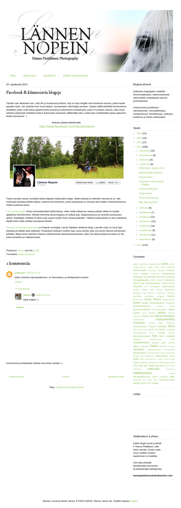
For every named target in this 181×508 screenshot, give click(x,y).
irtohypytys (155, 286)
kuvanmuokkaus (141, 309)
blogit (21, 254)
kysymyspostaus (159, 309)
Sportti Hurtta (163, 359)
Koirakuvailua (146, 177)
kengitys (160, 296)
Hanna (27, 295)
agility (135, 264)
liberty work (149, 316)
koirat (136, 302)
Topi (140, 365)
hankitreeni (155, 274)
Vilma (149, 380)
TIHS (161, 362)
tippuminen (170, 362)
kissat (147, 299)
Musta (151, 333)
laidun (172, 309)
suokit (136, 362)
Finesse (161, 270)
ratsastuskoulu (154, 349)
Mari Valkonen (167, 323)
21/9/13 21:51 (33, 272)
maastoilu (139, 322)
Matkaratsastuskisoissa (151, 172)
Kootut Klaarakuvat (148, 197)
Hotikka (164, 283)
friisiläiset (170, 270)
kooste (144, 303)
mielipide (162, 326)
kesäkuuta (145, 217)
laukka (162, 312)
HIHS (152, 280)
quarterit (163, 346)
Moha (162, 329)
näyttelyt (170, 336)
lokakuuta (144, 159)
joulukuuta (145, 150)
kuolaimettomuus (141, 306)
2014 (139, 142)
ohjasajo (137, 339)
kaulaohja (171, 293)
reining (136, 356)
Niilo (154, 335)
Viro (155, 380)
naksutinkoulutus (141, 336)
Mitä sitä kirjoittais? (148, 202)
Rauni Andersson (167, 353)
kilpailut (171, 296)
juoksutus (170, 289)
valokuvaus (142, 373)
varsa (172, 373)
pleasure (144, 346)
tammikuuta (145, 239)
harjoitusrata (168, 273)
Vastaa (18, 282)
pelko (163, 342)
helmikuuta (145, 234)
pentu (136, 346)
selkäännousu (151, 359)
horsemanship (152, 283)
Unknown (20, 272)
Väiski (143, 383)
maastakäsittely (165, 319)
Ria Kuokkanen (147, 356)
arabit (164, 263)
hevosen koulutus (166, 276)
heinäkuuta (145, 212)
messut (152, 326)
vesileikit (163, 376)
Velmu (155, 376)
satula (142, 359)
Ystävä (154, 383)
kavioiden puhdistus (143, 296)
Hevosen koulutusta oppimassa (22, 227)
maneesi (152, 323)
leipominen (137, 316)
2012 (139, 245)
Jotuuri (159, 289)
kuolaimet (170, 303)
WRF (149, 383)
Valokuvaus (29, 75)
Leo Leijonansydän (16, 211)
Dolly (163, 267)
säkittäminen (153, 363)
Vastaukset (23, 288)
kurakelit (160, 306)
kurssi (172, 306)
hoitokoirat (169, 280)
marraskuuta (146, 155)
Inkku (146, 287)
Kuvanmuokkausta (148, 188)
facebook (29, 254)
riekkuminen (161, 356)
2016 (139, 133)
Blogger (134, 501)
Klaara (157, 299)
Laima (136, 312)
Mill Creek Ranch (140, 330)
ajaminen (144, 264)
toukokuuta (145, 221)
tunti (162, 365)
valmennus (170, 369)
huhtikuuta (145, 226)
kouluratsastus (157, 303)
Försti (135, 273)
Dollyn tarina (145, 193)
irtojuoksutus (168, 286)
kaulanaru (161, 293)
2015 (139, 138)
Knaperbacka (169, 299)
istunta (136, 289)
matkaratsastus (140, 326)
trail (145, 365)
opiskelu (155, 342)
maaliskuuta (145, 230)
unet (167, 366)
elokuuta (144, 207)
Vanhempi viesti (116, 376)
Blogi (12, 75)
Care (156, 267)
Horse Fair (138, 283)
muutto (171, 333)
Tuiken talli (153, 365)
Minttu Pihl (153, 329)
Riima (172, 356)
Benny (143, 267)
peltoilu (171, 342)
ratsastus (138, 349)
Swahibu (144, 362)
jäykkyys (137, 293)
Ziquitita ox (49, 75)
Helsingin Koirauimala (144, 276)
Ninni (161, 336)
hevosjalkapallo (141, 280)
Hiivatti (160, 280)
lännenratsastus (165, 315)
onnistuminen (141, 342)
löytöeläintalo (138, 320)
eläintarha (171, 267)
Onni (172, 339)
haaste (144, 273)
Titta (135, 365)
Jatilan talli (147, 289)
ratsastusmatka (153, 353)
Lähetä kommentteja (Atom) (69, 387)
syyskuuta (144, 164)
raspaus (171, 346)
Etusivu (66, 376)
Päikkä (154, 346)
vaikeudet (153, 368)
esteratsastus (140, 270)
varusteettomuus (141, 376)
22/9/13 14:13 (43, 295)
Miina (171, 326)
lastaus (152, 313)
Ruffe (136, 359)
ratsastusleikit (169, 350)
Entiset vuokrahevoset (75, 75)
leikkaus (171, 313)
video (172, 376)
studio (172, 359)
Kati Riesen (149, 293)
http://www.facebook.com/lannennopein (67, 126)
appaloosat (155, 264)
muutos (161, 332)
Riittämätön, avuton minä (151, 168)
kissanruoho (138, 300)
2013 (139, 146)
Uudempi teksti (16, 376)
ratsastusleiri (139, 352)
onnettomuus (156, 339)
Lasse (144, 313)
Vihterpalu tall (139, 380)
